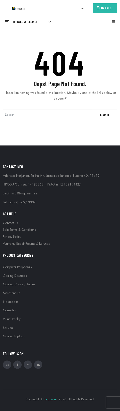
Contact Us (10, 223)
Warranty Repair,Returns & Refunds (26, 243)
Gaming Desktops (15, 275)
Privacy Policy (12, 236)
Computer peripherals (17, 267)
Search (104, 115)
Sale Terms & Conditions (19, 229)
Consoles (9, 310)
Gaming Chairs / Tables (19, 284)
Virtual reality (12, 319)
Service (8, 327)
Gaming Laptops (14, 336)
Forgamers (51, 399)
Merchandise (11, 293)
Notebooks (10, 301)
